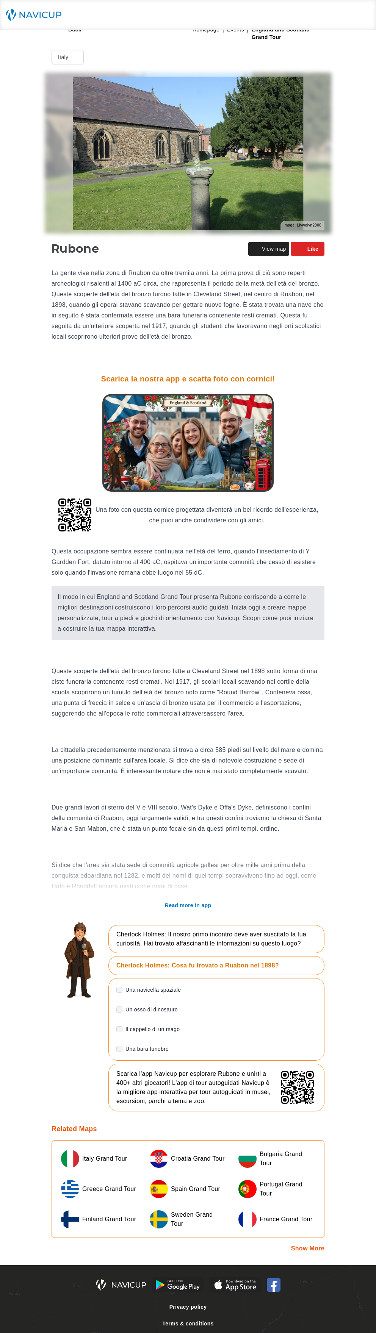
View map (268, 249)
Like (307, 249)
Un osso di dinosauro (151, 1009)
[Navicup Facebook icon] (273, 1285)
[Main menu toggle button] (362, 15)
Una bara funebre (147, 1049)
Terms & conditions (187, 1323)
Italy (68, 57)
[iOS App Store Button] (235, 1284)
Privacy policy (188, 1307)
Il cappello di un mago (152, 1029)
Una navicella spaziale (153, 990)
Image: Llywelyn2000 (302, 225)
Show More (307, 1248)
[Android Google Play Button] (178, 1284)
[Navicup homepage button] (36, 15)
